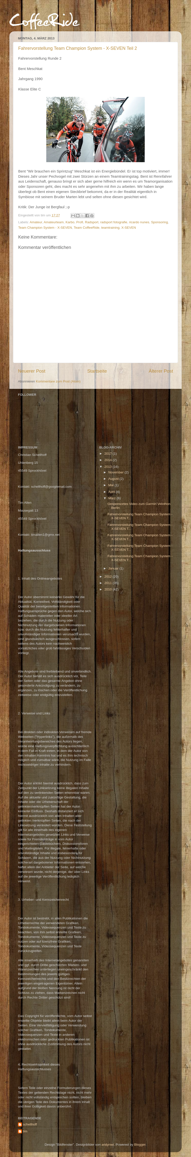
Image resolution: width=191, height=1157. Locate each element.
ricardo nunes (139, 222)
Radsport (91, 222)
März (112, 498)
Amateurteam (54, 222)
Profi (79, 222)
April (112, 492)
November (116, 472)
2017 (108, 453)
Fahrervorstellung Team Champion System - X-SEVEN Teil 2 (77, 48)
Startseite (97, 371)
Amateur (36, 222)
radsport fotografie (113, 222)
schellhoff (30, 1124)
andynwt (107, 1144)
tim (25, 1131)
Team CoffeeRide (86, 227)
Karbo (69, 222)
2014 (108, 460)
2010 (108, 589)
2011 (108, 583)
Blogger (139, 1144)
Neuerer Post (31, 371)
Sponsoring (159, 222)
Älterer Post (161, 371)
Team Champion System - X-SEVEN (45, 227)
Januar (113, 568)
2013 (108, 466)
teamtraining (110, 227)
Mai (111, 485)
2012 (108, 576)
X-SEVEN (128, 227)
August (114, 479)
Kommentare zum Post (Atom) (58, 381)
